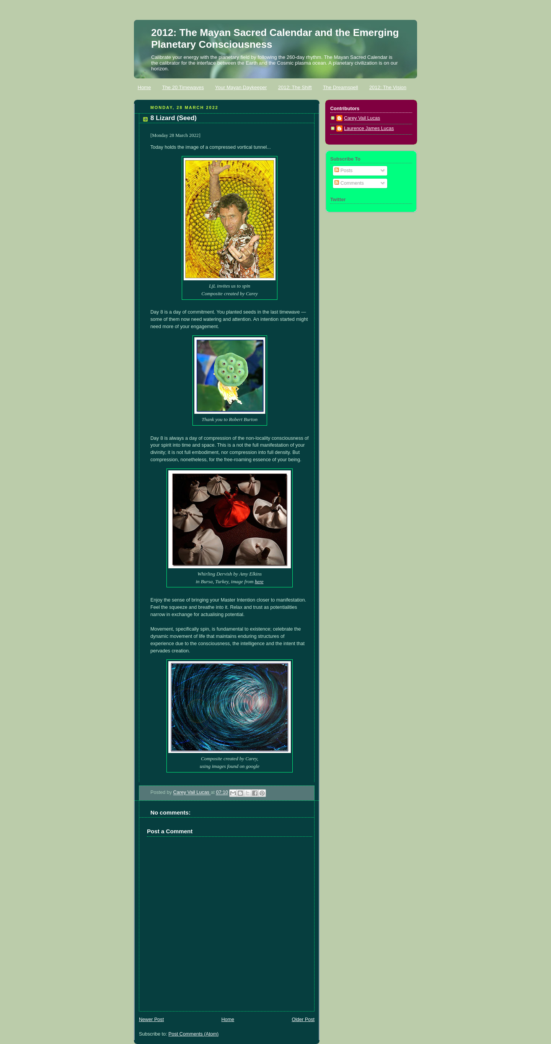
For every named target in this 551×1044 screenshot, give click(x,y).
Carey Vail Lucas (192, 792)
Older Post (303, 1019)
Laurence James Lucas (369, 128)
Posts (343, 170)
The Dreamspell (340, 87)
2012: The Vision (387, 87)
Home (144, 87)
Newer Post (151, 1019)
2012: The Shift (295, 87)
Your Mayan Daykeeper (241, 87)
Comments (349, 183)
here (259, 581)
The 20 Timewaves (183, 87)
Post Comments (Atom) (193, 1034)
